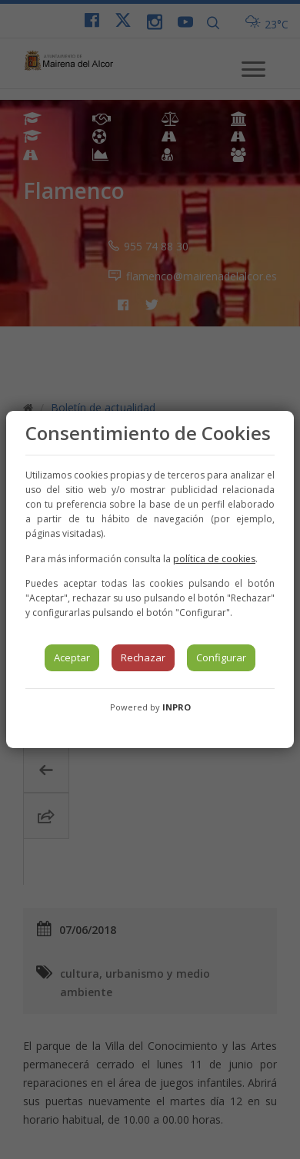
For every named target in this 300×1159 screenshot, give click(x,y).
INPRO (176, 707)
